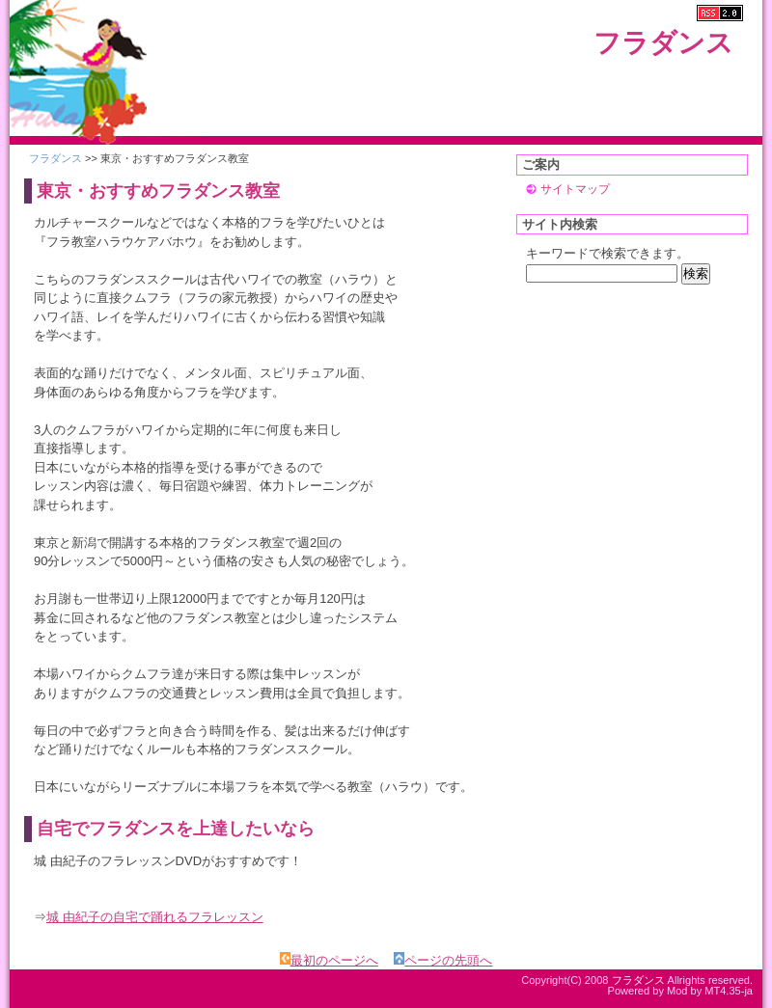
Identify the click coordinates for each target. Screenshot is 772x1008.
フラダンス (663, 43)
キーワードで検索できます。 (607, 253)
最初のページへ (329, 960)
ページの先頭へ (443, 960)
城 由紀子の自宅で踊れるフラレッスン (154, 917)
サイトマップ (575, 189)
